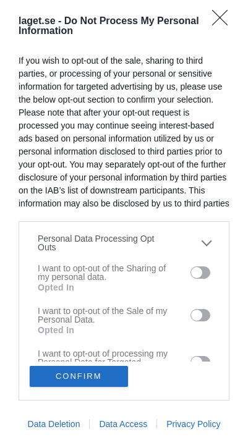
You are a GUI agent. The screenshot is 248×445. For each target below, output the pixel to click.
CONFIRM (79, 376)
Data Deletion (54, 424)
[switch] (200, 272)
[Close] (224, 21)
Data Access (123, 424)
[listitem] (124, 243)
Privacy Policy (193, 424)
